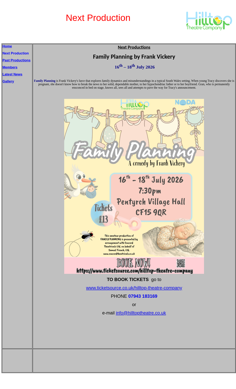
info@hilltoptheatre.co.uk (141, 312)
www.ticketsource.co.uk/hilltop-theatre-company (134, 287)
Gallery (8, 81)
